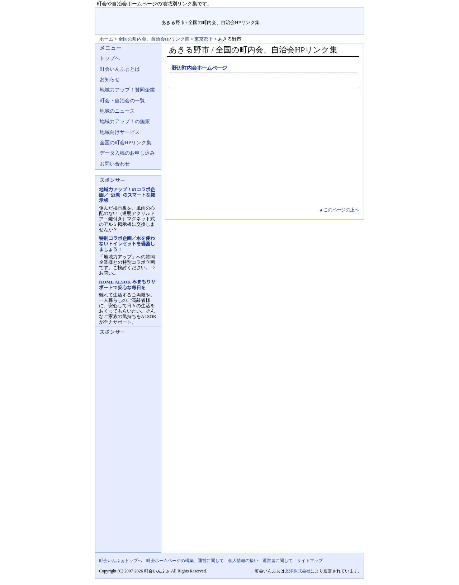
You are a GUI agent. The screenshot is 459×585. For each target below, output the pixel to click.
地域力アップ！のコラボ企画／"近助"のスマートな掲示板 (127, 195)
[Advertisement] (263, 152)
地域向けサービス (120, 132)
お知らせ (110, 79)
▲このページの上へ (339, 209)
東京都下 (203, 39)
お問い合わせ (115, 164)
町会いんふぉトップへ (120, 560)
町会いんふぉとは (120, 69)
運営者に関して (277, 560)
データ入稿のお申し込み (127, 153)
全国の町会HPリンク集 (125, 142)
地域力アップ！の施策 (125, 121)
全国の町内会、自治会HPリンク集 (154, 39)
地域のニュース (117, 111)
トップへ (110, 58)
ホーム (106, 39)
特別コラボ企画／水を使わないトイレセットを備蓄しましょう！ (127, 244)
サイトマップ (347, 12)
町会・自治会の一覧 (122, 100)
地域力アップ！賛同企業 (127, 90)
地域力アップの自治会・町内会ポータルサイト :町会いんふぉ (128, 21)
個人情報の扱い (243, 560)
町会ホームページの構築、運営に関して (185, 560)
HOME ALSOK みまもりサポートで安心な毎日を (127, 284)
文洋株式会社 (298, 571)
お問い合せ (314, 12)
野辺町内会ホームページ (199, 68)
